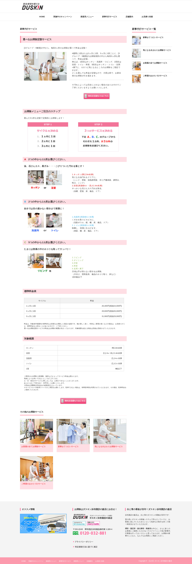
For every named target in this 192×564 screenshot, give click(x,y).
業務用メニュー (79, 561)
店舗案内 (129, 17)
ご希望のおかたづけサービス (33, 484)
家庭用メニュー (87, 17)
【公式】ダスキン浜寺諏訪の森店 (160, 561)
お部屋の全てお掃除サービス (33, 446)
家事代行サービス (109, 17)
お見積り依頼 (147, 17)
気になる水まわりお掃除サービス (109, 446)
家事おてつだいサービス (68, 446)
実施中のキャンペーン (62, 17)
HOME (42, 17)
